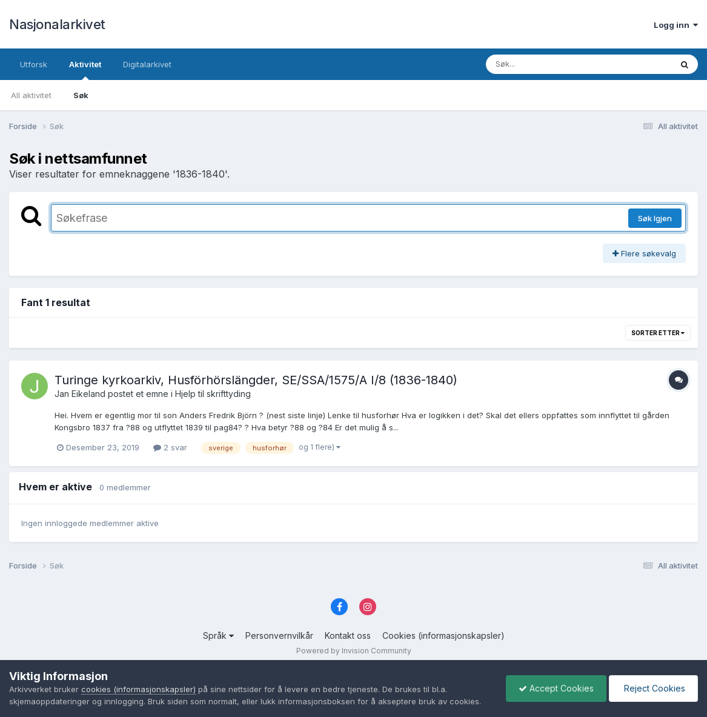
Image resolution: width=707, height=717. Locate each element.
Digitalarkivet (147, 64)
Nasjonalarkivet (57, 24)
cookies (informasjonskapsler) (138, 689)
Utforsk (33, 64)
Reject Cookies (653, 688)
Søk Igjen (655, 218)
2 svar (170, 447)
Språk (218, 635)
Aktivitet (85, 69)
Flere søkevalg (644, 253)
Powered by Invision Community (353, 650)
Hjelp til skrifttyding (213, 394)
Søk (80, 95)
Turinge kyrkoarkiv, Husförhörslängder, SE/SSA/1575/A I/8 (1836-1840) (256, 380)
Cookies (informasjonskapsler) (443, 635)
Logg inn (676, 25)
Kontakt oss (348, 635)
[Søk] (547, 64)
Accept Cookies (556, 688)
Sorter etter (658, 332)
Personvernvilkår (279, 635)
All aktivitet (31, 95)
